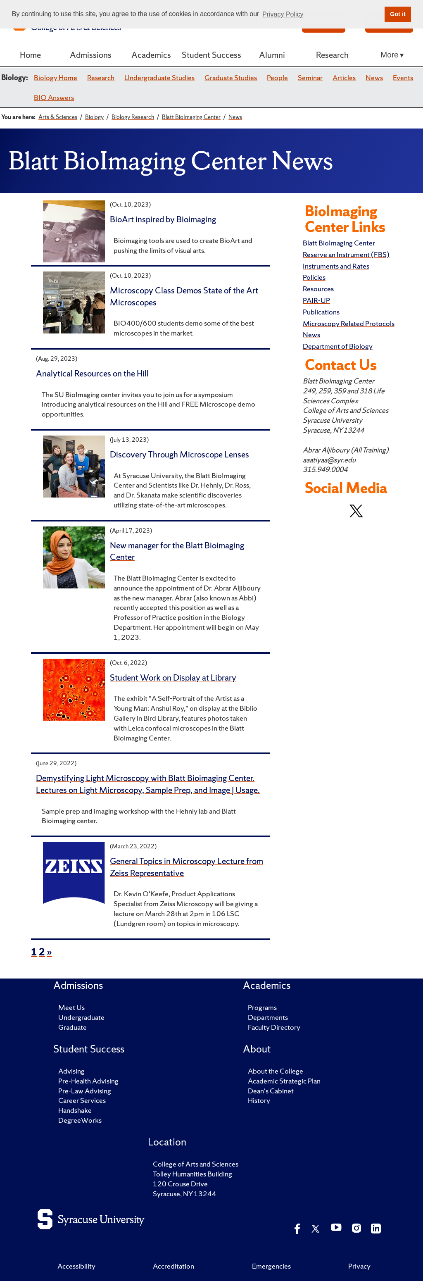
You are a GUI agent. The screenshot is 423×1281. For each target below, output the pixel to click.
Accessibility (76, 1266)
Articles (344, 77)
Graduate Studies (230, 77)
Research (332, 54)
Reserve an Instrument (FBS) (346, 254)
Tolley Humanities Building (192, 1174)
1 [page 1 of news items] (34, 951)
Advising (71, 1071)
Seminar (310, 77)
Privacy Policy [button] (283, 14)
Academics (151, 54)
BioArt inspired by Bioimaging (163, 219)
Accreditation (173, 1266)
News (374, 77)
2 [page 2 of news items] (42, 951)
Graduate (72, 1027)
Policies (314, 277)
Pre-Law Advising (84, 1090)
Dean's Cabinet (271, 1090)
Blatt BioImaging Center (339, 243)
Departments (268, 1017)
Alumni (272, 54)
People (277, 77)
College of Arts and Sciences (195, 1164)
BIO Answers (54, 97)
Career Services (82, 1100)
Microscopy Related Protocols (348, 323)
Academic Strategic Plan (284, 1081)
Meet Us (71, 1007)
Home (30, 54)
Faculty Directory (274, 1027)
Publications (321, 312)
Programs (262, 1007)
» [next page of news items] (49, 951)
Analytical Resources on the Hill (92, 373)
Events (403, 77)
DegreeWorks (80, 1120)
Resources (318, 288)
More (389, 54)
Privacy (359, 1266)
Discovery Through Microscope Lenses (179, 454)
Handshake (75, 1110)
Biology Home (55, 77)
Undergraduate (81, 1017)
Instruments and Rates (336, 266)
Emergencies (271, 1266)
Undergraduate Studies (159, 77)
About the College (275, 1071)
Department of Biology (338, 346)
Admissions (91, 54)
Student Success (211, 54)
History (259, 1100)
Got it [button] (398, 14)
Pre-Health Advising (88, 1081)
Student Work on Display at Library (173, 677)
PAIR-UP (316, 300)
